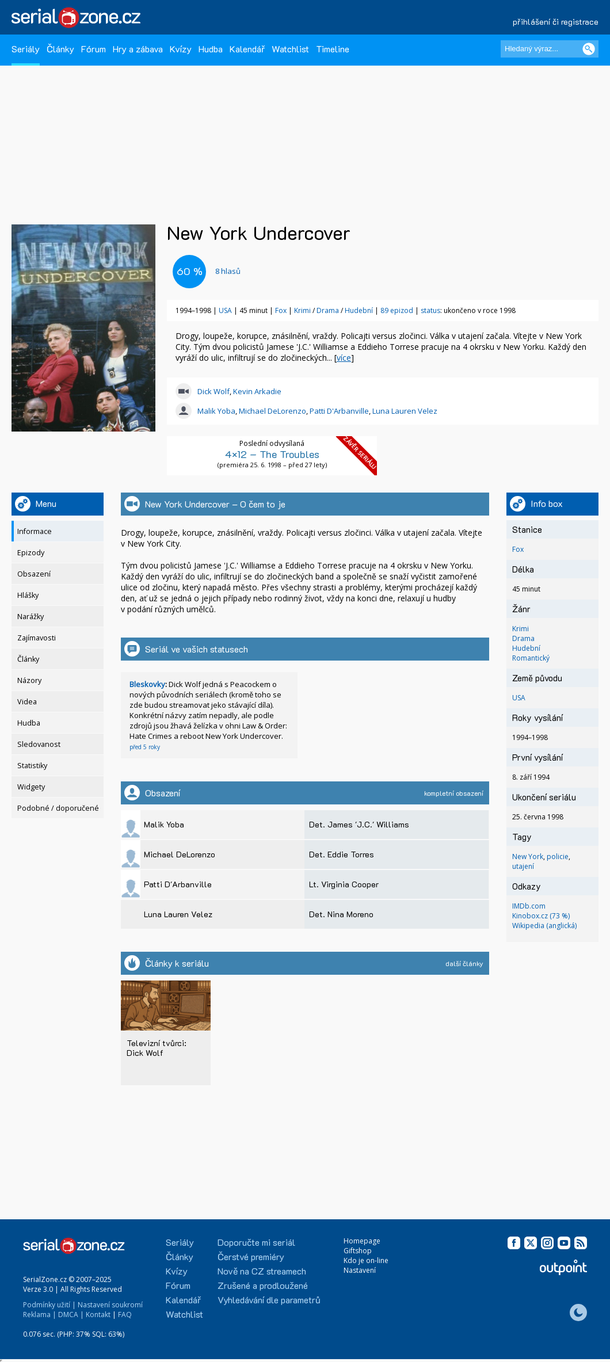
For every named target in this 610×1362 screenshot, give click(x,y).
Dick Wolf (213, 391)
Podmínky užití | (49, 1305)
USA (225, 310)
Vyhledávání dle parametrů (269, 1300)
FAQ (125, 1314)
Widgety (31, 787)
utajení (523, 866)
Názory (29, 680)
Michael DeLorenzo (272, 411)
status (430, 310)
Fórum (93, 49)
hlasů (228, 271)
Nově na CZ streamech (262, 1271)
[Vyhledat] (588, 49)
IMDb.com (529, 906)
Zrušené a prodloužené (263, 1285)
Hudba (211, 49)
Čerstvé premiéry (251, 1256)
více (344, 357)
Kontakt (98, 1314)
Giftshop (358, 1251)
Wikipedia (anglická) (544, 925)
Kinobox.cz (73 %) (541, 916)
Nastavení (360, 1270)
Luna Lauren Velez (404, 411)
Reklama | (39, 1314)
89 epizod (396, 310)
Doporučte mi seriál (256, 1242)
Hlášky (28, 595)
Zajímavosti (36, 638)
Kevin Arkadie (257, 391)
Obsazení (34, 574)
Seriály (26, 49)
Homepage (362, 1241)
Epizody (30, 553)
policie (558, 856)
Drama (329, 310)
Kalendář (247, 49)
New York (527, 856)
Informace (34, 531)
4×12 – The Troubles (272, 454)
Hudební (360, 310)
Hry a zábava (138, 49)
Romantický (531, 658)
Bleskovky (147, 684)
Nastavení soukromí (110, 1305)
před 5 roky (144, 747)
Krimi (303, 310)
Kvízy (181, 49)
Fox (281, 310)
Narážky (30, 616)
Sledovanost (38, 744)
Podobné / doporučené (58, 808)
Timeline (332, 49)
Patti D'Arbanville (339, 411)
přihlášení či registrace (555, 21)
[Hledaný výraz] (549, 49)
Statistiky (32, 765)
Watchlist (290, 49)
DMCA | (71, 1314)
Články (60, 49)
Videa (27, 702)
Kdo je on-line (366, 1260)
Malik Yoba (216, 411)
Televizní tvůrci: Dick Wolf (156, 1047)
